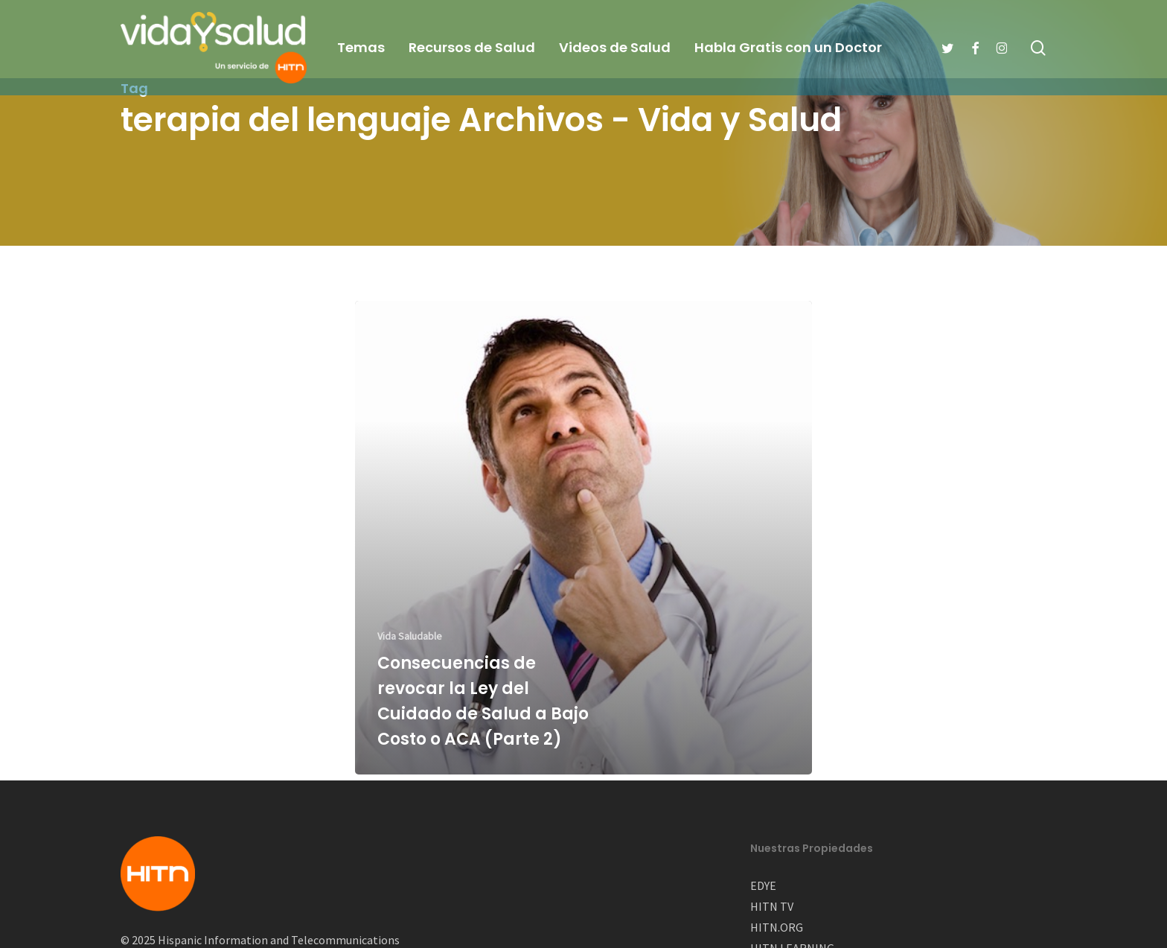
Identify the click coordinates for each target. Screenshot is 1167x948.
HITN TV (771, 906)
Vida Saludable (409, 636)
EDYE (763, 885)
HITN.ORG (776, 927)
